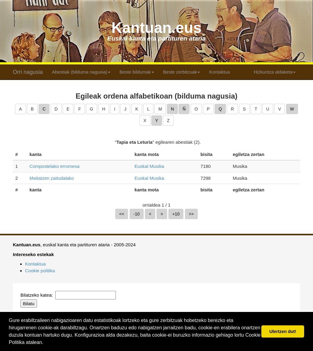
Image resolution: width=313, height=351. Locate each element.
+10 (176, 214)
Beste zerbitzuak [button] (181, 71)
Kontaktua (219, 71)
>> (191, 214)
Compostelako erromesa (54, 166)
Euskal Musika (149, 166)
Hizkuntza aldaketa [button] (275, 71)
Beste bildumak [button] (137, 71)
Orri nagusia (28, 72)
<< (121, 214)
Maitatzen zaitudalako (52, 178)
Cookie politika (40, 270)
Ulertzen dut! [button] (282, 331)
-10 (137, 214)
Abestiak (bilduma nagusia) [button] (81, 71)
